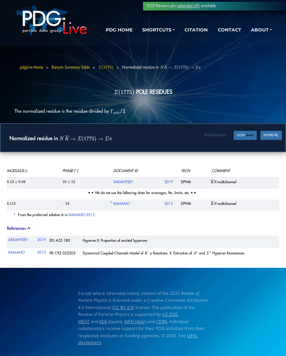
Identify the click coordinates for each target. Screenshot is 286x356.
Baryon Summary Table (71, 67)
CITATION (194, 30)
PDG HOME (108, 36)
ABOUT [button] (259, 30)
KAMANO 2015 (82, 215)
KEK (103, 321)
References (19, 228)
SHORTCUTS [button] (153, 30)
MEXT (84, 321)
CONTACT (228, 30)
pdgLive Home (31, 67)
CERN (161, 321)
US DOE (170, 314)
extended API (189, 6)
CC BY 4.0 (123, 307)
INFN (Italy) (135, 321)
